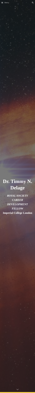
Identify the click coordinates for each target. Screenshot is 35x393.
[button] (2, 2)
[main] (17, 184)
